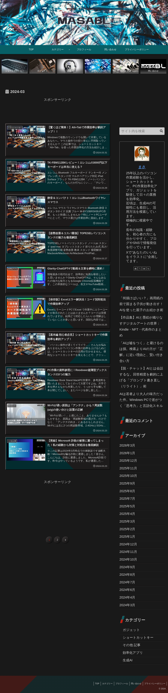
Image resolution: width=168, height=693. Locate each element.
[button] (161, 131)
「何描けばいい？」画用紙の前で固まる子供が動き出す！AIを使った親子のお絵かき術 (141, 304)
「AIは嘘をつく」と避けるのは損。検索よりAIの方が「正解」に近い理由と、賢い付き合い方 (141, 352)
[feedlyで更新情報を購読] (144, 269)
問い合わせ (135, 683)
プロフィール (121, 683)
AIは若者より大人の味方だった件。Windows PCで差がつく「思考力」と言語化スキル (141, 400)
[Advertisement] (57, 110)
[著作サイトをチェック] (136, 269)
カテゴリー (106, 683)
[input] (141, 131)
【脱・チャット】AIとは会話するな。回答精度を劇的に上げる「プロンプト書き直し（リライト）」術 (141, 377)
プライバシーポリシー (154, 683)
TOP (96, 683)
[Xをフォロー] (140, 269)
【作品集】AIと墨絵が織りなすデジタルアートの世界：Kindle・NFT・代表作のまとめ (141, 326)
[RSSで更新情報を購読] (148, 269)
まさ (142, 167)
